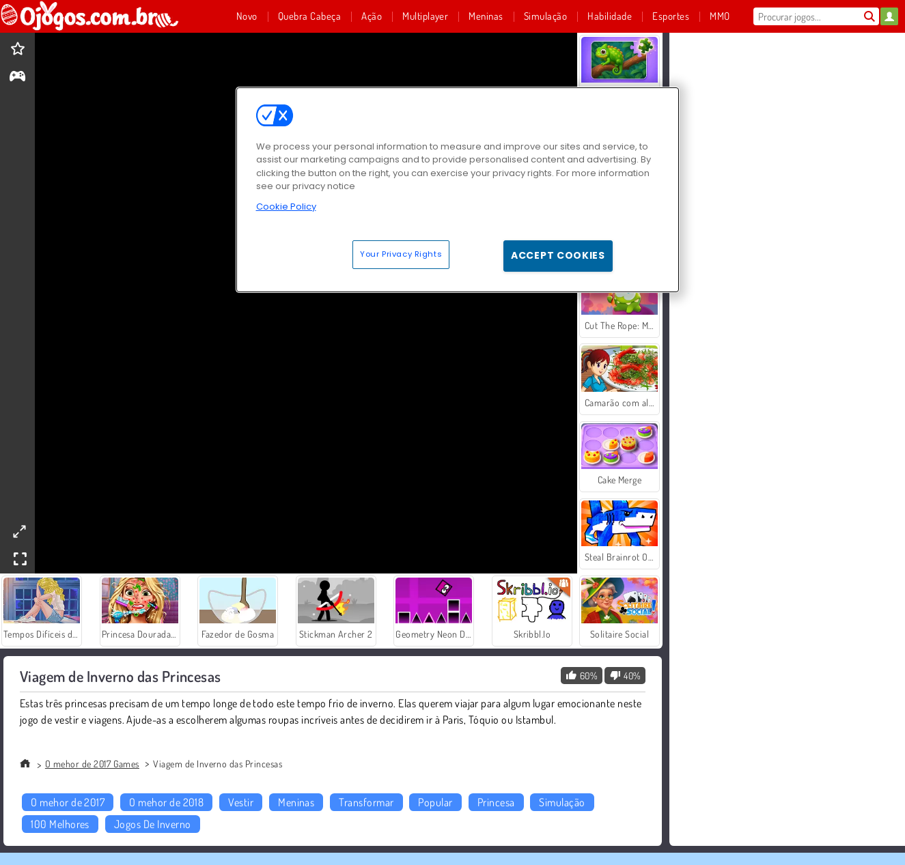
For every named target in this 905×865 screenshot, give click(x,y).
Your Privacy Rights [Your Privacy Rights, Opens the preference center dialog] (401, 254)
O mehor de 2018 (166, 802)
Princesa (496, 802)
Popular (435, 802)
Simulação (562, 802)
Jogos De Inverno (152, 824)
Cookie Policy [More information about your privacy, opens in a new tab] (286, 206)
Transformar (366, 802)
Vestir (240, 802)
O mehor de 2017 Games (92, 763)
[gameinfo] (17, 77)
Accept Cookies (558, 255)
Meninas (296, 802)
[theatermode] (19, 531)
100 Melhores (60, 824)
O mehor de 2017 (68, 802)
